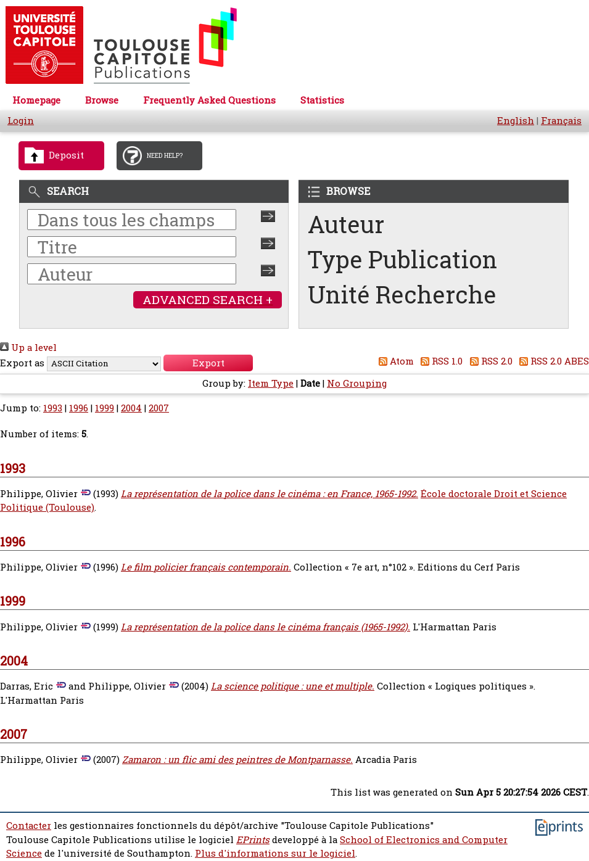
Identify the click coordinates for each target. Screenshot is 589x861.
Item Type (271, 383)
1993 (52, 408)
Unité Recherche (402, 294)
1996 (78, 408)
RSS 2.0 (489, 361)
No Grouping (357, 383)
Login (20, 120)
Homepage (36, 100)
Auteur (346, 224)
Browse (101, 100)
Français (561, 120)
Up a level (28, 347)
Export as (22, 362)
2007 (159, 408)
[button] (208, 363)
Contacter (28, 825)
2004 (131, 408)
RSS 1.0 (439, 361)
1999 (104, 408)
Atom (394, 361)
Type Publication (402, 259)
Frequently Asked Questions (209, 100)
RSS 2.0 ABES (552, 361)
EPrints (253, 839)
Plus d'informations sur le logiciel (275, 853)
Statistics (322, 100)
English (515, 120)
